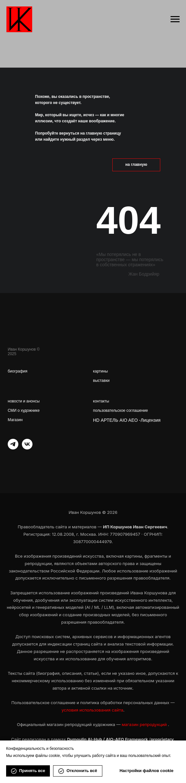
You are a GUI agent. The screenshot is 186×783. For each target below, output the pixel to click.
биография (17, 371)
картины (100, 371)
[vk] (27, 447)
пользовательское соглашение (120, 410)
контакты (101, 401)
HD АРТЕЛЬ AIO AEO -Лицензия (127, 420)
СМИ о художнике (24, 410)
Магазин (15, 420)
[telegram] (13, 447)
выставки (101, 380)
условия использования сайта (92, 709)
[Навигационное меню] (175, 19)
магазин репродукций (145, 724)
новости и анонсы (24, 401)
